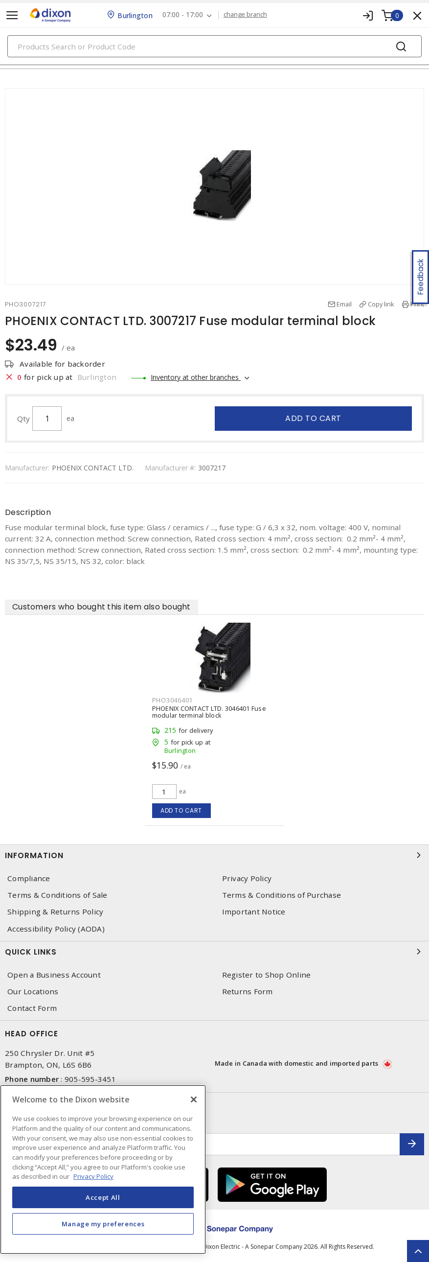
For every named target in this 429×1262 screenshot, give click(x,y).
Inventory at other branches (196, 377)
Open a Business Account (54, 975)
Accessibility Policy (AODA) (56, 929)
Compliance (28, 878)
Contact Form (32, 1008)
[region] (103, 1169)
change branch (245, 15)
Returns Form (247, 991)
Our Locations (32, 991)
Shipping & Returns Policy (55, 911)
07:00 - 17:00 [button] (182, 15)
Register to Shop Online (266, 975)
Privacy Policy (247, 878)
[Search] (214, 46)
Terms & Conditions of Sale (57, 895)
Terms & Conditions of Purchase (281, 895)
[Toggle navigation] (12, 15)
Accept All (103, 1197)
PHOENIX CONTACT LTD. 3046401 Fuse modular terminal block (209, 712)
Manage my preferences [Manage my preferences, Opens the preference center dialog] (103, 1223)
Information (214, 855)
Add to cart (313, 418)
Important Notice (254, 911)
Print (417, 304)
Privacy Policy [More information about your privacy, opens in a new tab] (93, 1176)
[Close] (193, 1099)
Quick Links (214, 951)
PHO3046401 (172, 700)
